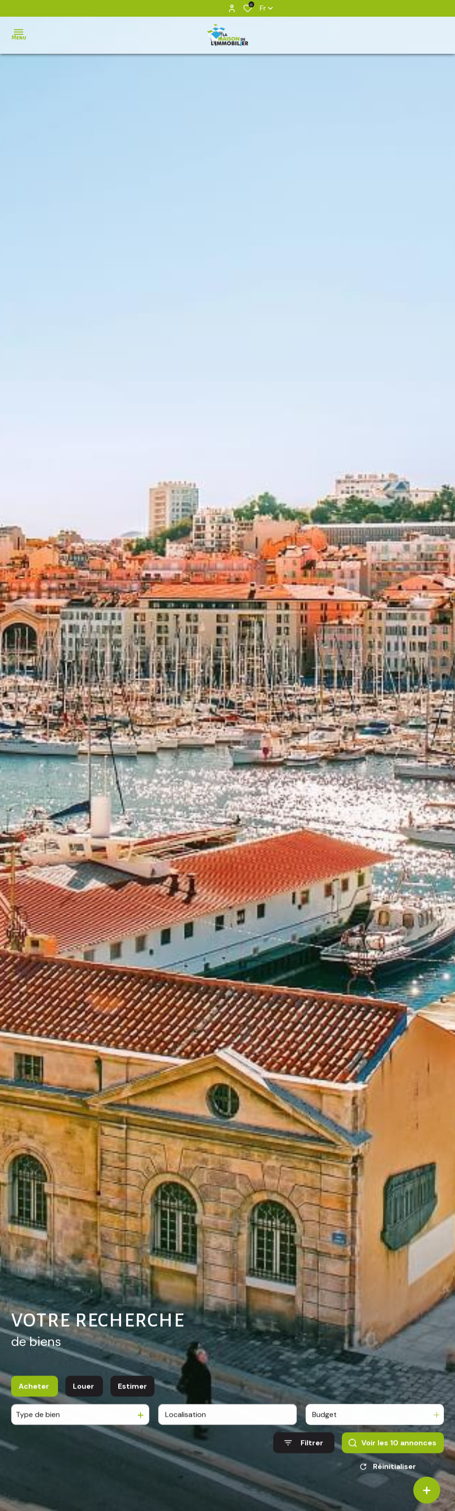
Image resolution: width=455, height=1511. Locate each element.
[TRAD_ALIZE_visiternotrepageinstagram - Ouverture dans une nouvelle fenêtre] (219, 8)
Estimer (132, 1395)
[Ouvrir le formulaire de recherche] (303, 1451)
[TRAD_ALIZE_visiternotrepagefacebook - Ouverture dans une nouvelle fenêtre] (206, 8)
